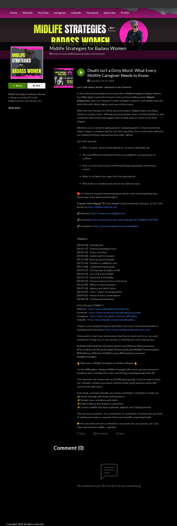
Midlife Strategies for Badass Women (88, 48)
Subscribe (109, 12)
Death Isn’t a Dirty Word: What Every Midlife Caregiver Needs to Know (121, 73)
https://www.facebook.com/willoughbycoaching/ (115, 312)
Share (17, 85)
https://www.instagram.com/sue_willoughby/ (114, 316)
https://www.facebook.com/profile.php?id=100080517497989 (125, 219)
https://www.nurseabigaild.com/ (108, 213)
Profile (125, 12)
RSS (36, 85)
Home (13, 12)
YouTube (43, 12)
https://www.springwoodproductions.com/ (127, 329)
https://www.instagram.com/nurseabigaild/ (115, 226)
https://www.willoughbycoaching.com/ (108, 308)
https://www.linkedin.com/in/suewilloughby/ (111, 319)
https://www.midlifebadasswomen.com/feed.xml (77, 53)
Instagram (60, 12)
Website (27, 12)
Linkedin (76, 12)
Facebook (92, 12)
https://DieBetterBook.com (102, 207)
